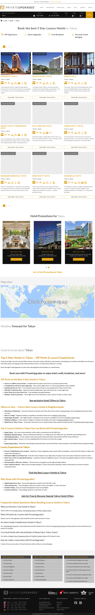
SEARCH (89, 15)
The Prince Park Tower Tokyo (83, 422)
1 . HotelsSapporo (39, 560)
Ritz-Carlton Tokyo (45, 510)
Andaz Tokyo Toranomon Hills (18, 536)
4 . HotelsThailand (8, 570)
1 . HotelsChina (7, 560)
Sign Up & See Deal (16, 259)
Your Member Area (44, 602)
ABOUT (69, 7)
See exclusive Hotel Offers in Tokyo (48, 400)
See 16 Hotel (47, 272)
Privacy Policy (61, 609)
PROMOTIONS (60, 7)
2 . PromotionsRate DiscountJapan (77, 563)
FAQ (58, 606)
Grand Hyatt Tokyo (59, 526)
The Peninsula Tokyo (29, 510)
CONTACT (82, 7)
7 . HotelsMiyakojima (40, 579)
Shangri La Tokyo (46, 254)
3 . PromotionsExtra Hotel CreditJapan (78, 566)
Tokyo (3, 79)
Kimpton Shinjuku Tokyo (65, 420)
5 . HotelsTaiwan (8, 573)
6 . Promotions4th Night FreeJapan (77, 578)
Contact (59, 604)
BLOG (75, 7)
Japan (8, 79)
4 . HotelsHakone (39, 570)
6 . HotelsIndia (7, 576)
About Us (59, 602)
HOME (41, 7)
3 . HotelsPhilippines (9, 566)
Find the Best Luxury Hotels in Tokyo (47, 472)
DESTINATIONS (50, 7)
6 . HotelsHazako (39, 576)
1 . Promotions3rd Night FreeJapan (77, 560)
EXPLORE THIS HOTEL (16, 97)
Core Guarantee (44, 606)
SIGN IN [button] (90, 7)
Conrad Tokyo (65, 411)
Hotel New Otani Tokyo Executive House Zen (77, 254)
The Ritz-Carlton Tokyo (72, 418)
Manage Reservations (45, 604)
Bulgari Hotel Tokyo (59, 415)
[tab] (46, 267)
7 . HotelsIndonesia (8, 579)
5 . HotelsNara (38, 573)
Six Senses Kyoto (14, 254)
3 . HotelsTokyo (39, 566)
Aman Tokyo (18, 510)
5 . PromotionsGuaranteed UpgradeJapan (78, 574)
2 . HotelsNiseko (39, 563)
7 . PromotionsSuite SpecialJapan (76, 581)
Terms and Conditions (63, 608)
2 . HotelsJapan (7, 563)
